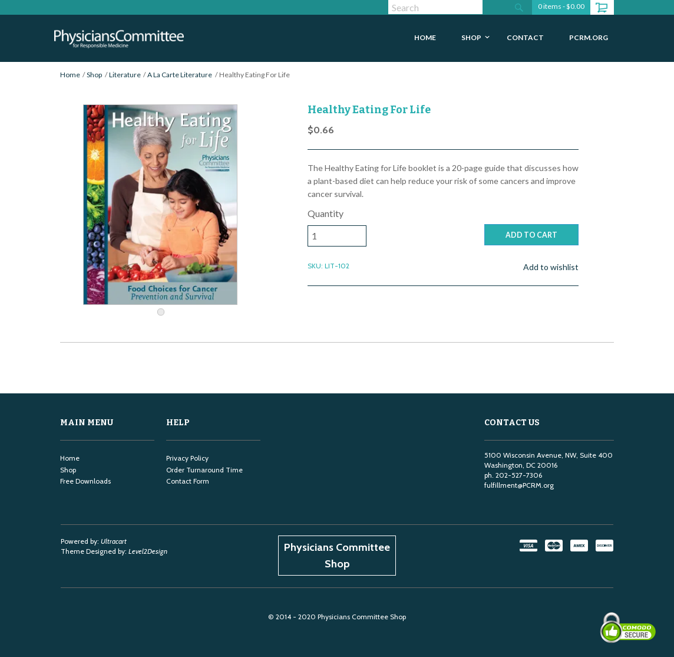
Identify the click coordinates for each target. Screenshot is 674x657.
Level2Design (147, 551)
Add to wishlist (551, 267)
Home (70, 74)
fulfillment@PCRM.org (519, 485)
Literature (125, 74)
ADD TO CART (531, 235)
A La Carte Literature (179, 74)
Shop (94, 74)
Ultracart (114, 541)
